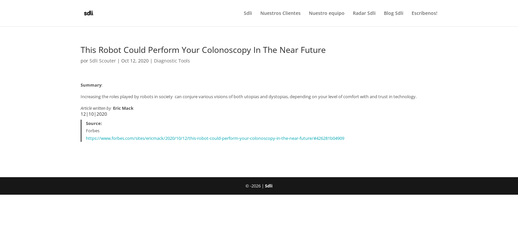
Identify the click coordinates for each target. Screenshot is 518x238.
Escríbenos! (424, 13)
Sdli (248, 13)
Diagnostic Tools (172, 61)
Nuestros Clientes (280, 13)
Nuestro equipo (327, 13)
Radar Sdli (364, 13)
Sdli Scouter (103, 61)
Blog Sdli (393, 13)
